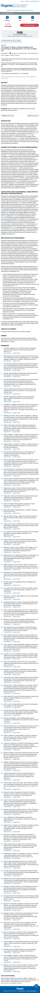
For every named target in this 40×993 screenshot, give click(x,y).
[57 (2, 217)
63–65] (14, 227)
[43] (24, 206)
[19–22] (8, 154)
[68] (36, 230)
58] (4, 217)
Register (27, 1)
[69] (14, 234)
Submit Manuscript (34, 1)
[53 (25, 219)
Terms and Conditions (31, 991)
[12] (13, 136)
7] (2, 130)
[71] (34, 282)
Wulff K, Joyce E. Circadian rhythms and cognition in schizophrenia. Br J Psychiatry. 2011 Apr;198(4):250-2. (21, 705)
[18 (36, 207)
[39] (7, 184)
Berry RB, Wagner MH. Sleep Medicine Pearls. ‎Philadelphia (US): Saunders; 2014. (20, 583)
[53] (5, 215)
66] (12, 229)
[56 (2, 220)
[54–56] (14, 215)
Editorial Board (29, 10)
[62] (25, 224)
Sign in (22, 1)
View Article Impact (29, 25)
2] (15, 125)
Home (12, 10)
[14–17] (17, 138)
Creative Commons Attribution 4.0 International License (19, 36)
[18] (38, 140)
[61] (10, 224)
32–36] (34, 179)
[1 (14, 125)
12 (29, 135)
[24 (30, 179)
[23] (34, 158)
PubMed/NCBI (7, 353)
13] (30, 135)
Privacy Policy (22, 991)
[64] (2, 229)
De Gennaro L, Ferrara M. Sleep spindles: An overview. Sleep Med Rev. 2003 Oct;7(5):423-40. (21, 597)
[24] (8, 166)
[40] (36, 197)
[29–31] (25, 176)
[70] (6, 252)
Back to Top (36, 986)
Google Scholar (16, 353)
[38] (14, 182)
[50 (11, 227)
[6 (1, 130)
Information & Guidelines (19, 10)
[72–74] (15, 285)
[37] (18, 181)
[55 (17, 220)
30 (31, 179)
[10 (27, 135)
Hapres (8, 10)
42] (20, 202)
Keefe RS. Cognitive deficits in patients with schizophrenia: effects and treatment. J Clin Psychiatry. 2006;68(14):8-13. (20, 375)
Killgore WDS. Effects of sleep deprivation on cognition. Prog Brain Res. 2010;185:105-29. (20, 511)
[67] (25, 229)
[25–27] (18, 168)
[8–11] (34, 133)
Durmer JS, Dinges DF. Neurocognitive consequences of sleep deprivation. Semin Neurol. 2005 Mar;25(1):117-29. (19, 505)
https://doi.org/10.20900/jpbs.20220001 (11, 42)
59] (4, 220)
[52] (8, 212)
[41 (18, 202)
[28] (28, 171)
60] (18, 220)
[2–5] (24, 126)
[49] (18, 219)
